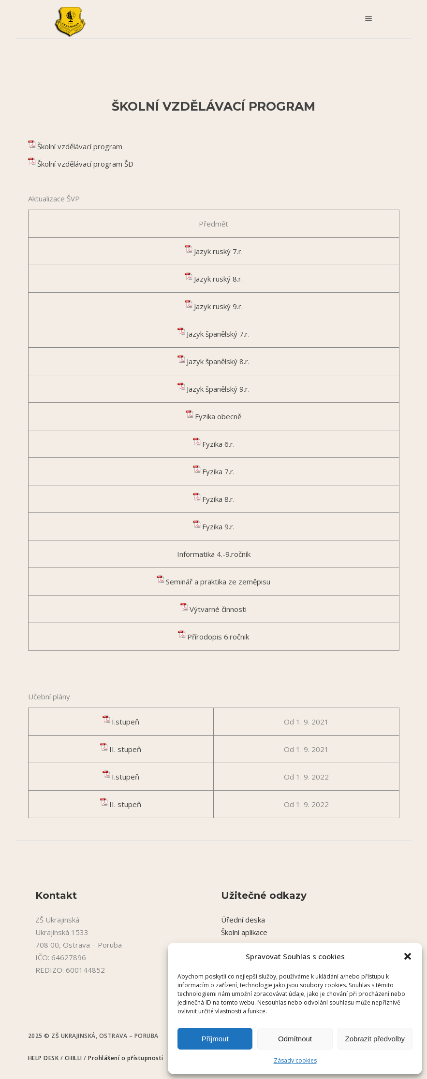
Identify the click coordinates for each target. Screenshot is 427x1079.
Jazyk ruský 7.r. (218, 251)
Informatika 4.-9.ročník (213, 554)
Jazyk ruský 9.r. (218, 306)
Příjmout (215, 1039)
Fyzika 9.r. (218, 526)
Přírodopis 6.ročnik (218, 636)
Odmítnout (295, 1039)
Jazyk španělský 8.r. (218, 361)
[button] (407, 956)
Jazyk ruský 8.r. (218, 279)
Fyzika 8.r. (218, 499)
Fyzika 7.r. (218, 471)
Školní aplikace (244, 932)
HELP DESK (44, 1058)
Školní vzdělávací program (79, 146)
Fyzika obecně (218, 416)
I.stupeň (125, 721)
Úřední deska (243, 919)
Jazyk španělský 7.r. (218, 334)
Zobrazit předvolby (375, 1039)
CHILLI (74, 1058)
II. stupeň (125, 749)
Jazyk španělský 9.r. (218, 389)
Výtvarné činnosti (218, 609)
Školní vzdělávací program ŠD (85, 164)
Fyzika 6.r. (218, 444)
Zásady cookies (295, 1060)
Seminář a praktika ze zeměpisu (218, 581)
